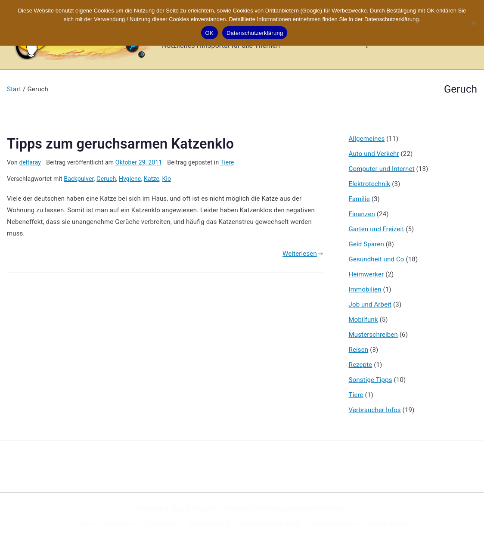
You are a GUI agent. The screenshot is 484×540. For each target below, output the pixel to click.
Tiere (227, 162)
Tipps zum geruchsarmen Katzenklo (120, 144)
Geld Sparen (366, 244)
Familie (359, 199)
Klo (166, 178)
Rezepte (360, 365)
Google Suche (388, 524)
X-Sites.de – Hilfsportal (218, 508)
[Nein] (473, 23)
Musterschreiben (373, 334)
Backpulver (78, 178)
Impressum (120, 524)
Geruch (106, 178)
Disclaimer (162, 524)
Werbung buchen (335, 524)
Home (86, 524)
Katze (151, 178)
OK (209, 33)
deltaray (30, 162)
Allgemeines (367, 139)
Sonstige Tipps (370, 380)
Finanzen (362, 214)
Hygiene (130, 178)
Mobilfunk (363, 319)
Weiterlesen (302, 254)
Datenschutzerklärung (270, 524)
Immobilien (365, 289)
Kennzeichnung (208, 524)
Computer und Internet (382, 169)
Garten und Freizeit (376, 229)
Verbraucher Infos (375, 410)
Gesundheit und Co (376, 259)
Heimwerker (366, 274)
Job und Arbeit (370, 304)
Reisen (359, 350)
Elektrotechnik (370, 184)
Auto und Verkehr (374, 154)
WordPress (330, 508)
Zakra (294, 508)
